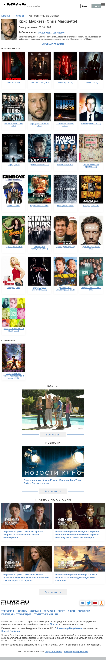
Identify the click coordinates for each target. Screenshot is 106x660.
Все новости (53, 491)
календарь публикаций (16, 614)
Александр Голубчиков (69, 628)
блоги (61, 611)
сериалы (49, 611)
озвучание (59, 32)
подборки (84, 611)
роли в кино (44, 32)
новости (22, 611)
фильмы (35, 611)
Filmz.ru (54, 624)
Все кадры (53, 434)
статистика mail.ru (46, 614)
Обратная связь (53, 651)
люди (71, 611)
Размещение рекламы (76, 651)
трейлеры (7, 611)
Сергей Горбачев (10, 631)
